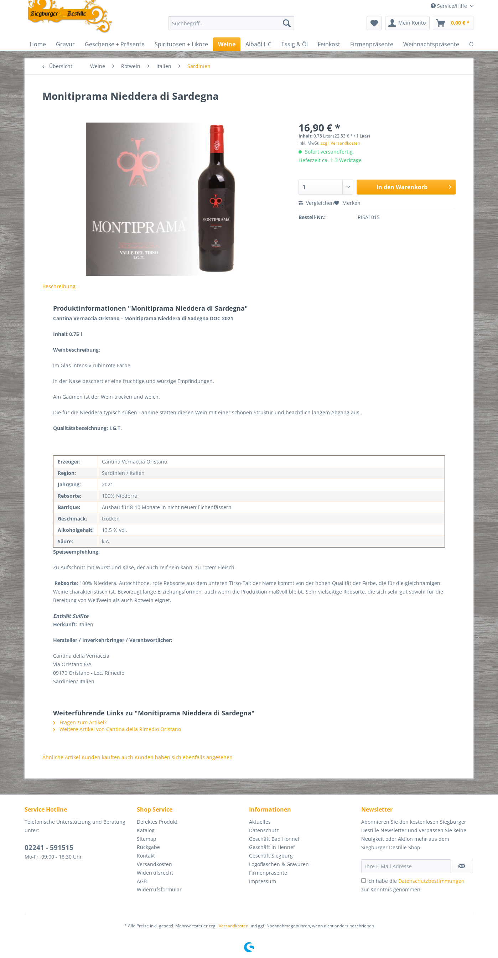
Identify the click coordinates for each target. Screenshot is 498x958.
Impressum (262, 881)
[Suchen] (286, 23)
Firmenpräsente (268, 872)
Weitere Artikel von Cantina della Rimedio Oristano (117, 729)
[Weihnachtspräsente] (431, 44)
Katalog (146, 830)
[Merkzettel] (374, 23)
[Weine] (226, 44)
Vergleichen (316, 203)
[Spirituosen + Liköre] (181, 44)
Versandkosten (154, 864)
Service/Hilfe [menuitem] (449, 5)
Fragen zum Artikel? (80, 722)
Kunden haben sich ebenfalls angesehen (184, 757)
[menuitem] (231, 26)
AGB (142, 881)
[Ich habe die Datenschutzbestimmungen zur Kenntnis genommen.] (363, 880)
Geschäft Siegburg (271, 855)
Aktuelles (260, 821)
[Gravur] (65, 44)
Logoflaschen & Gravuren (279, 864)
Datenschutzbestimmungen (431, 880)
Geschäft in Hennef (272, 847)
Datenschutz (264, 830)
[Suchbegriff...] (231, 23)
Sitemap (146, 838)
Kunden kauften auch (107, 757)
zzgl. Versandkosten (340, 143)
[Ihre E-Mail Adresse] (406, 866)
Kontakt (146, 855)
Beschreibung (59, 286)
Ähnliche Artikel (61, 757)
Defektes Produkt (157, 821)
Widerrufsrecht (155, 872)
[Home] (38, 44)
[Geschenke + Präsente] (115, 44)
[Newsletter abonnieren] (462, 866)
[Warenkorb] (453, 23)
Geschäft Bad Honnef (274, 838)
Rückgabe (148, 847)
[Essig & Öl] (294, 44)
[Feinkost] (329, 44)
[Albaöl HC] (258, 44)
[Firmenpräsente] (371, 44)
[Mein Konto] (407, 23)
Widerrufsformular (159, 889)
